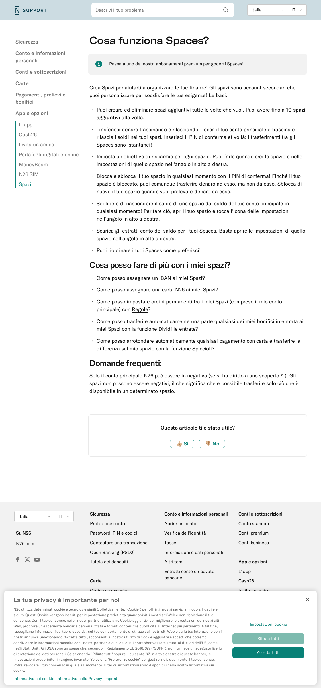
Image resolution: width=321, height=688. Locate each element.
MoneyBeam (33, 164)
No (212, 443)
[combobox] (162, 10)
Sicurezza (26, 41)
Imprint (110, 681)
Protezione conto (107, 523)
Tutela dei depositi (109, 561)
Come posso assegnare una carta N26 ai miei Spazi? (157, 289)
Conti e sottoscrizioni (40, 72)
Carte (22, 83)
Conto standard (254, 523)
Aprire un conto (180, 523)
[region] (160, 640)
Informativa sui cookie (33, 681)
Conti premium (253, 533)
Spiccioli (202, 348)
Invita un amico (36, 144)
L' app (25, 124)
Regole (140, 309)
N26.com (25, 543)
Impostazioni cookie (268, 627)
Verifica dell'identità (185, 533)
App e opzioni (31, 113)
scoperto (272, 375)
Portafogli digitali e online (49, 154)
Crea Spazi (102, 87)
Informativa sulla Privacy (79, 681)
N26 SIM (29, 174)
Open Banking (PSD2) (112, 552)
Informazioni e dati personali (193, 552)
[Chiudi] (307, 603)
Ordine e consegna (109, 590)
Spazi (25, 184)
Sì (182, 443)
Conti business (253, 542)
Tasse (170, 542)
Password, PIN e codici (113, 533)
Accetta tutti (268, 655)
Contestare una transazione (119, 542)
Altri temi (173, 561)
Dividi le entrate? (178, 329)
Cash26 (28, 134)
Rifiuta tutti (268, 641)
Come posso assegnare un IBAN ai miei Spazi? (151, 278)
